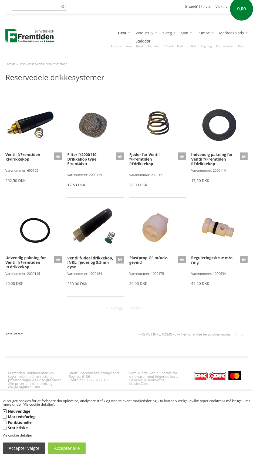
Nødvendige (19, 411)
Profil (180, 46)
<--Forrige (114, 308)
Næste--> (137, 308)
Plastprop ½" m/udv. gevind (148, 260)
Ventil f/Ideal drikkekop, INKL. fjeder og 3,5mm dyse (90, 262)
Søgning (206, 46)
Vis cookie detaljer (17, 435)
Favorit (243, 46)
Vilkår (192, 46)
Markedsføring (22, 416)
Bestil (140, 46)
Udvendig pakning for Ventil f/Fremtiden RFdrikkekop (25, 262)
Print (239, 334)
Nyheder (154, 46)
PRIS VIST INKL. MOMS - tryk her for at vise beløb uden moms (184, 334)
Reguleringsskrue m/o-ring (212, 260)
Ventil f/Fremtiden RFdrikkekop (22, 157)
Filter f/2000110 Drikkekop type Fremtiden (81, 159)
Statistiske (18, 428)
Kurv (129, 46)
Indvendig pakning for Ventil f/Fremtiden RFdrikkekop (211, 159)
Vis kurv (222, 6)
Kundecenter (225, 46)
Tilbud (168, 46)
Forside (116, 46)
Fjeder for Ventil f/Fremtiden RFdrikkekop (144, 159)
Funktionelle (20, 422)
